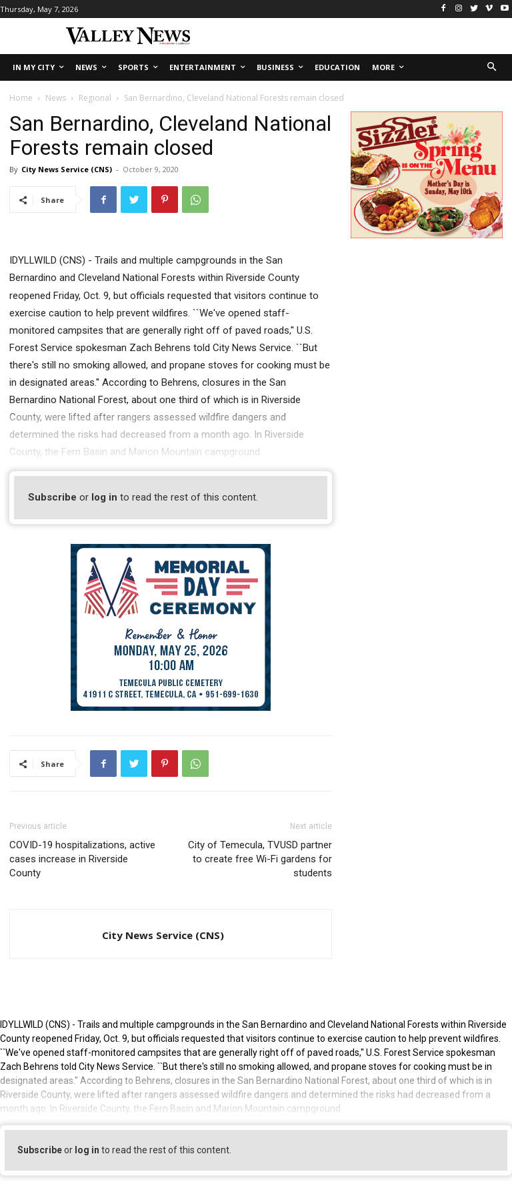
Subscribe (52, 497)
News (55, 97)
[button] (492, 67)
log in (104, 497)
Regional (95, 97)
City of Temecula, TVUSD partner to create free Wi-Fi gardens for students (260, 859)
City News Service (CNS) (66, 169)
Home (21, 97)
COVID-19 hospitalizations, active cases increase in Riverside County (82, 859)
